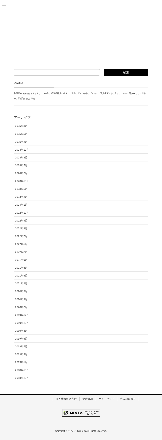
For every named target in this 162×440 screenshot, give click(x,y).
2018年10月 (22, 377)
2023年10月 (22, 181)
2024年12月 (22, 149)
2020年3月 (21, 299)
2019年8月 (21, 330)
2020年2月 (21, 307)
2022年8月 (21, 228)
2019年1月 (21, 362)
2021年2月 (21, 283)
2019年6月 (21, 338)
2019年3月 (21, 354)
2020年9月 (21, 291)
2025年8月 (21, 125)
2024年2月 (21, 173)
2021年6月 (21, 267)
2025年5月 (21, 133)
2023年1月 (21, 204)
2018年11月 (22, 370)
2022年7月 (21, 236)
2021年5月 (21, 275)
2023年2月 (21, 196)
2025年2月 (21, 141)
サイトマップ (106, 398)
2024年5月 (21, 165)
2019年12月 (22, 315)
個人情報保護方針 (66, 398)
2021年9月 (21, 259)
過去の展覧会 (128, 398)
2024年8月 (21, 157)
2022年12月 (22, 212)
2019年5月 (21, 346)
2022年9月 (21, 220)
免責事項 (87, 398)
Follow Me (26, 98)
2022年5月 (21, 244)
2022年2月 (21, 251)
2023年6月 (21, 188)
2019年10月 (22, 322)
